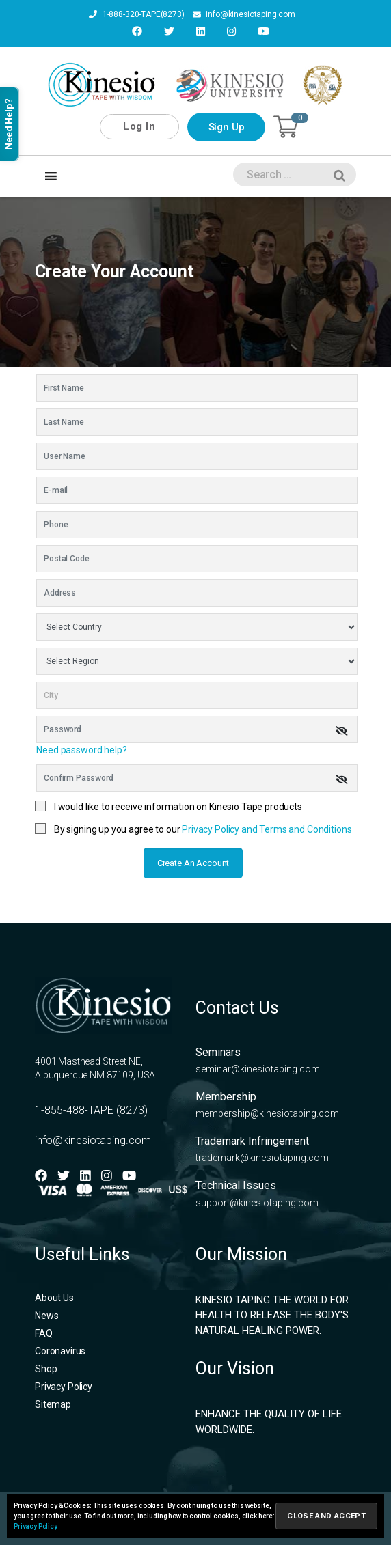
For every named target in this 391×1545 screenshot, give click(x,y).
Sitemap (53, 1402)
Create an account (193, 862)
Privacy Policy (63, 1385)
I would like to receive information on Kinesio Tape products (178, 806)
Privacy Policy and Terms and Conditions (266, 828)
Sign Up (226, 126)
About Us (54, 1296)
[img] (342, 729)
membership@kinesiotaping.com (267, 1112)
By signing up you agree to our (203, 828)
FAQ (44, 1331)
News (46, 1314)
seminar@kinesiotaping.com (258, 1068)
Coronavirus (60, 1349)
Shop (46, 1367)
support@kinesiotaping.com (257, 1201)
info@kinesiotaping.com (244, 15)
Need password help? (81, 749)
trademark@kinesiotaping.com (262, 1157)
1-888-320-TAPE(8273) (136, 15)
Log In (139, 126)
